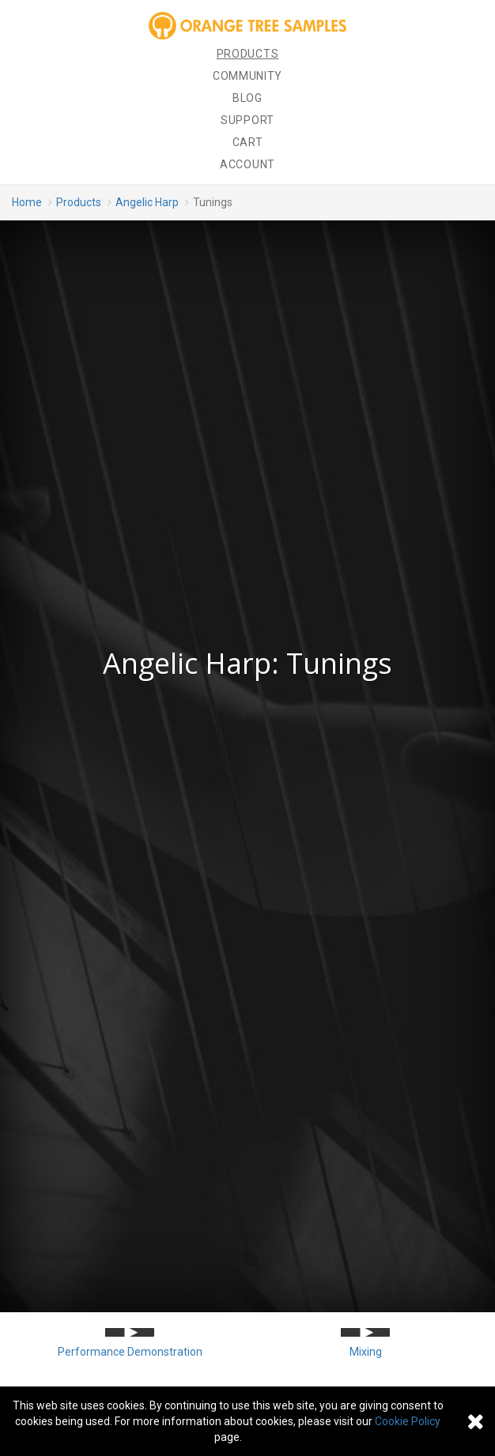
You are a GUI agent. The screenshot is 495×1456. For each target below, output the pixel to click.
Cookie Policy (407, 1421)
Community (247, 76)
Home (27, 202)
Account (247, 164)
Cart (247, 142)
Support (247, 120)
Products (248, 53)
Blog (247, 98)
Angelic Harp (147, 202)
